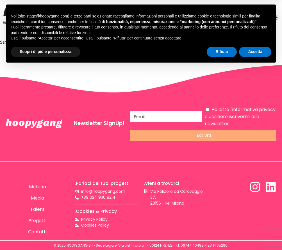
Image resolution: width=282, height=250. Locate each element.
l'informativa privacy (253, 109)
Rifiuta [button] (222, 51)
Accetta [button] (255, 51)
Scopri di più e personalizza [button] (45, 51)
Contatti (37, 232)
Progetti (37, 220)
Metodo (37, 186)
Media (37, 198)
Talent (37, 209)
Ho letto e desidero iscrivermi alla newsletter (240, 116)
